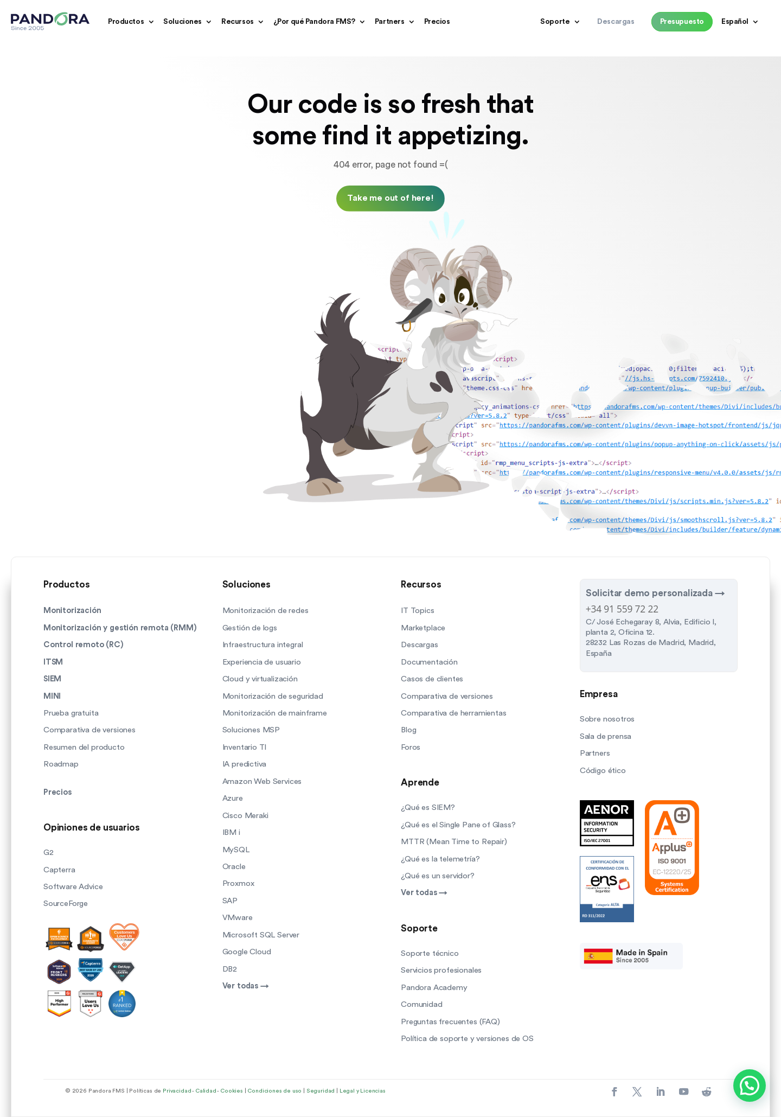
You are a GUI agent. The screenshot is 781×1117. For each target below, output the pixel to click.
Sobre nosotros (607, 719)
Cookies (231, 1091)
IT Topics (417, 611)
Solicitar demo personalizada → (655, 593)
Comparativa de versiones (89, 730)
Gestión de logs (249, 628)
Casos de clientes (432, 679)
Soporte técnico (429, 953)
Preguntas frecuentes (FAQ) (450, 1022)
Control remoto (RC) (83, 645)
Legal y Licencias (363, 1091)
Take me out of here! (390, 198)
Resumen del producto (84, 747)
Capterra (59, 870)
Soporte (554, 21)
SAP (230, 901)
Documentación (429, 662)
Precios (437, 21)
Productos (126, 21)
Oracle (234, 867)
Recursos (237, 21)
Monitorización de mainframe (274, 713)
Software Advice (73, 887)
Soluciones (182, 21)
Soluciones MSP (251, 730)
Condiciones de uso (274, 1091)
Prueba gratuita (70, 713)
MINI (52, 696)
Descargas (419, 645)
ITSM (53, 662)
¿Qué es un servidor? (438, 876)
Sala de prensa (606, 736)
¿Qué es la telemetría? (440, 859)
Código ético (603, 771)
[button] (749, 1085)
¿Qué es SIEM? (428, 807)
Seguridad (320, 1091)
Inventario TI (244, 747)
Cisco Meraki (245, 816)
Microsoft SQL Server (261, 935)
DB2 (229, 969)
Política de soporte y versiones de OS (467, 1039)
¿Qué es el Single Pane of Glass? (458, 825)
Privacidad (177, 1091)
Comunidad (421, 1004)
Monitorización (72, 611)
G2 (48, 852)
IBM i (231, 832)
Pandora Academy (434, 988)
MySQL (235, 850)
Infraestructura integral (262, 645)
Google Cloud (246, 952)
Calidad (205, 1091)
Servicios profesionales (441, 970)
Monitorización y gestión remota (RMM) (120, 628)
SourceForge (65, 903)
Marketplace (423, 628)
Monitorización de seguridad (272, 696)
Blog (408, 730)
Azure (232, 798)
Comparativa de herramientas (453, 713)
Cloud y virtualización (260, 679)
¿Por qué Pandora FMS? (314, 21)
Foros (410, 747)
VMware (237, 918)
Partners (390, 21)
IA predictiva (244, 764)
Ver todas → (245, 986)
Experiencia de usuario (261, 662)
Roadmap (61, 764)
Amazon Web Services (262, 781)
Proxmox (238, 883)
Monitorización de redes (265, 611)
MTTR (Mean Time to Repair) (454, 842)
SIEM (52, 679)
